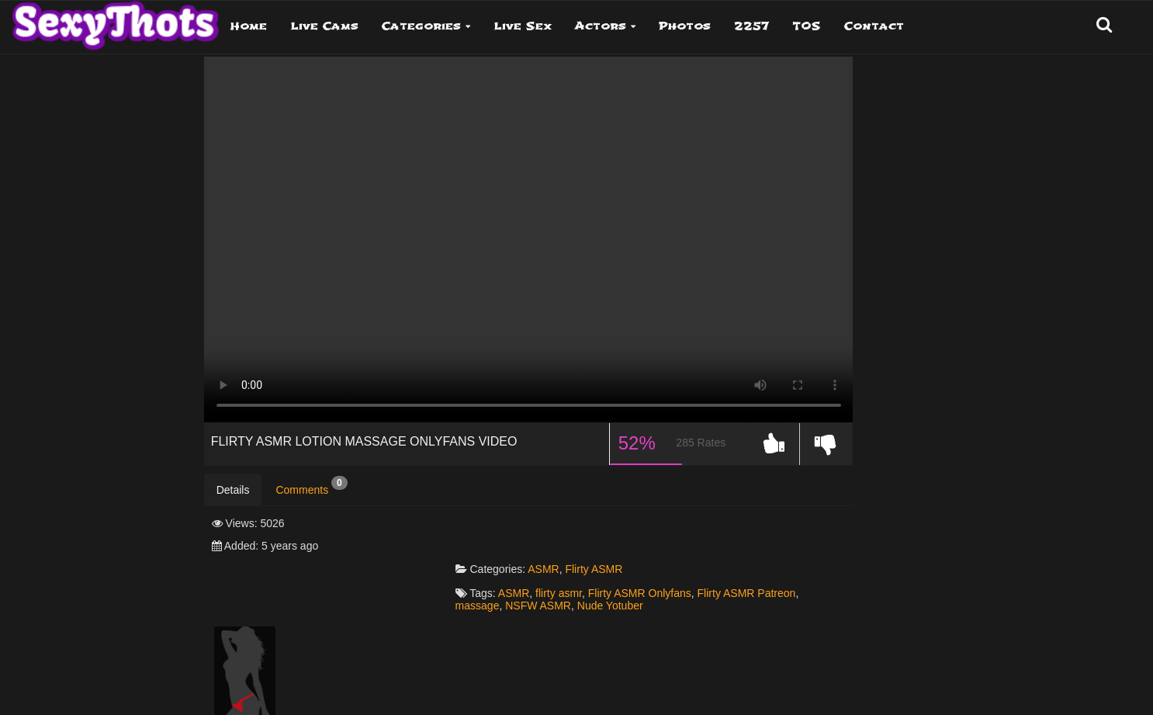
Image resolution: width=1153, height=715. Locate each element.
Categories (421, 26)
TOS (806, 26)
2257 (751, 26)
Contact (874, 26)
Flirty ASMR (603, 526)
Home (248, 26)
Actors (600, 26)
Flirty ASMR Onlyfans (649, 550)
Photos (685, 26)
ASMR (553, 526)
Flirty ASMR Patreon (756, 550)
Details (233, 492)
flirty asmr (568, 550)
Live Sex (522, 26)
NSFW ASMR (548, 563)
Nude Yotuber (620, 563)
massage (487, 563)
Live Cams (324, 26)
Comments (311, 488)
